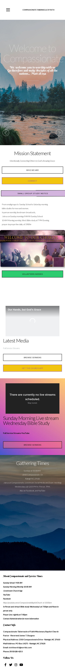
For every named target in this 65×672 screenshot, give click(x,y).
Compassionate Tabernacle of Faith (38, 10)
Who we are (32, 170)
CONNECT (32, 181)
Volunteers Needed (32, 274)
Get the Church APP (32, 368)
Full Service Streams (11, 348)
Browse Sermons (32, 357)
